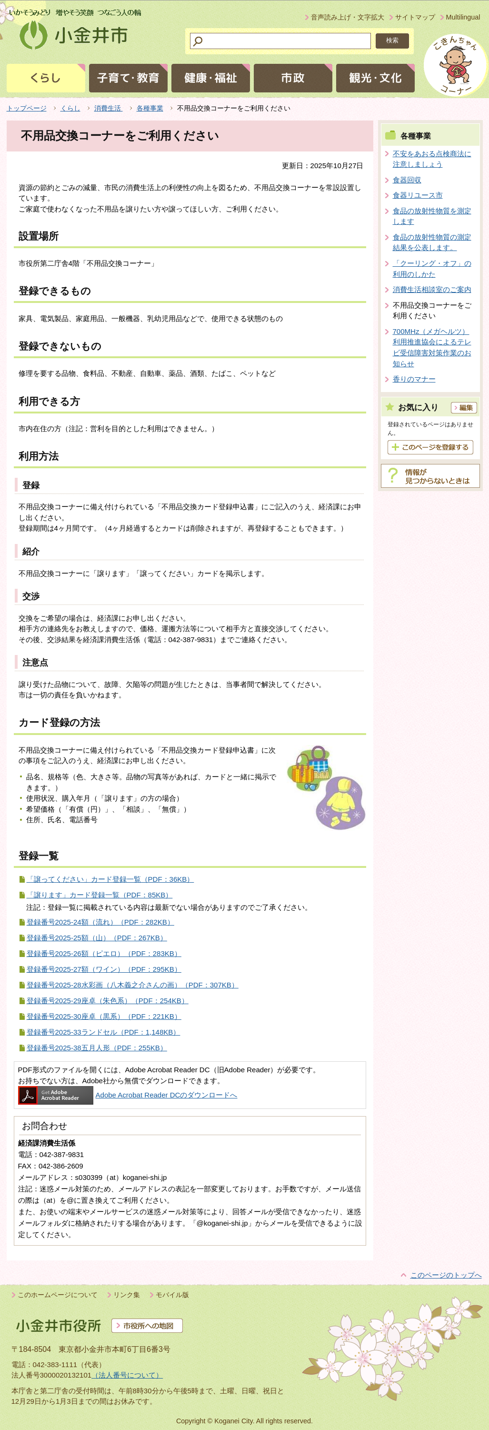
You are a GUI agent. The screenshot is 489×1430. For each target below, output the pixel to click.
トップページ (27, 108)
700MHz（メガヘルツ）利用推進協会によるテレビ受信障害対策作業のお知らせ (432, 347)
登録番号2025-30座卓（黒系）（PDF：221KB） (104, 1016)
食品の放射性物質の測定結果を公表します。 (432, 242)
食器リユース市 (418, 195)
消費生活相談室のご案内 (432, 289)
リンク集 (126, 1295)
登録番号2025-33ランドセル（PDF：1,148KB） (103, 1032)
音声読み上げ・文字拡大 (347, 17)
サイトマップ (415, 17)
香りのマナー (414, 379)
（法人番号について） (127, 1375)
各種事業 (150, 108)
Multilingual (463, 17)
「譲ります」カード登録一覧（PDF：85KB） (100, 895)
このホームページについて (58, 1295)
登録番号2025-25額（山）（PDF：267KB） (97, 938)
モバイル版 (172, 1295)
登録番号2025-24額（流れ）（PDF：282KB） (100, 922)
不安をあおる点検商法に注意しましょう (432, 159)
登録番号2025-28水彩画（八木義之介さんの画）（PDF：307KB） (133, 985)
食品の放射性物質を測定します (432, 216)
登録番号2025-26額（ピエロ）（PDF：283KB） (104, 953)
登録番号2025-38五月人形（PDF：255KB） (97, 1048)
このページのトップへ (446, 1275)
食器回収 (407, 180)
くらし (70, 108)
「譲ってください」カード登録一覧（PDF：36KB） (110, 879)
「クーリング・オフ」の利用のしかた (432, 268)
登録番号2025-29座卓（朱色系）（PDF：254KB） (108, 1001)
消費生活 (108, 108)
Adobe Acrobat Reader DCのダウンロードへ (128, 1095)
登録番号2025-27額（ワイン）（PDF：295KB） (104, 969)
